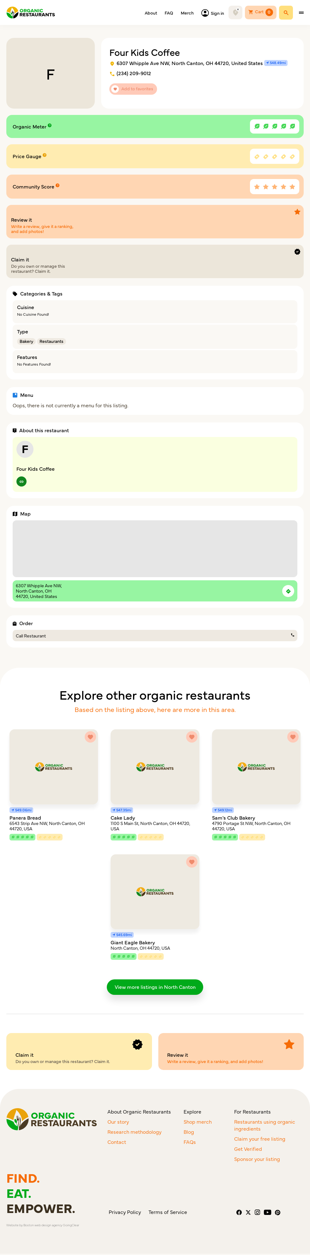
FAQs (190, 1142)
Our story (118, 1122)
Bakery (26, 341)
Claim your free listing (259, 1139)
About (151, 12)
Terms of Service (168, 1213)
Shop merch (198, 1122)
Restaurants (52, 341)
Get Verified (248, 1149)
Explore (192, 1112)
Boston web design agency (42, 1226)
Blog (189, 1132)
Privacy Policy (125, 1213)
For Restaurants (252, 1112)
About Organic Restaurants (139, 1112)
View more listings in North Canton (155, 987)
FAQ (169, 12)
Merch (187, 12)
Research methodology (134, 1132)
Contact (116, 1142)
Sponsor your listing (257, 1159)
